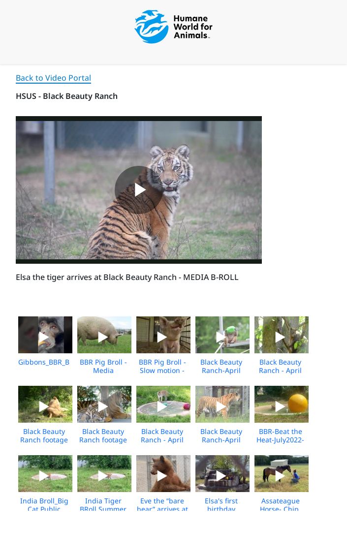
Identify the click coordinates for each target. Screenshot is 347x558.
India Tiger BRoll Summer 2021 (103, 509)
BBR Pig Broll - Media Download (103, 370)
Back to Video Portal (53, 77)
